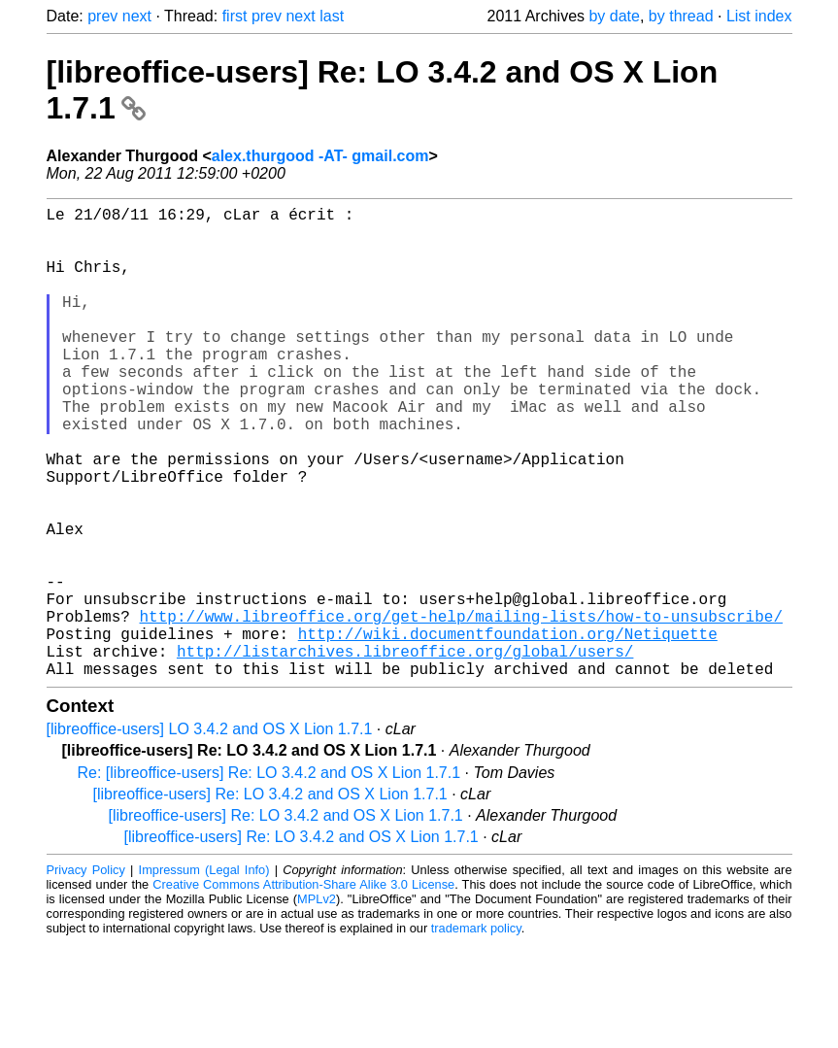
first (235, 16)
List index (759, 16)
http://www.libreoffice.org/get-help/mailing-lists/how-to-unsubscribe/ (461, 709)
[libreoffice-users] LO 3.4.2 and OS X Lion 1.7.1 (210, 834)
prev (102, 16)
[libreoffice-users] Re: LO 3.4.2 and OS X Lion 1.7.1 (270, 899)
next (136, 16)
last (331, 16)
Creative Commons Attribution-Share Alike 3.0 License (303, 989)
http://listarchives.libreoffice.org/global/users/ (405, 751)
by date (613, 16)
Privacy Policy (86, 974)
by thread (681, 16)
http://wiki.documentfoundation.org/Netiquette (508, 730)
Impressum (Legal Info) (204, 974)
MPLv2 (316, 1004)
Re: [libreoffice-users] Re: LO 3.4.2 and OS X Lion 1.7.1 (269, 877)
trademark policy (476, 1033)
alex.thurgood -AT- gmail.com (320, 156)
